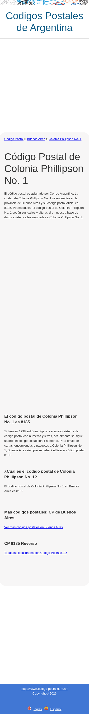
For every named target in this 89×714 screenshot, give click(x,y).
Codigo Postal (13, 139)
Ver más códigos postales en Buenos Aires (33, 527)
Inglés (37, 709)
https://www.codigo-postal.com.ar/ (44, 689)
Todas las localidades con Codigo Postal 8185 (35, 553)
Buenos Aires (36, 139)
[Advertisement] (44, 85)
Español (55, 709)
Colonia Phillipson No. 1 (65, 139)
